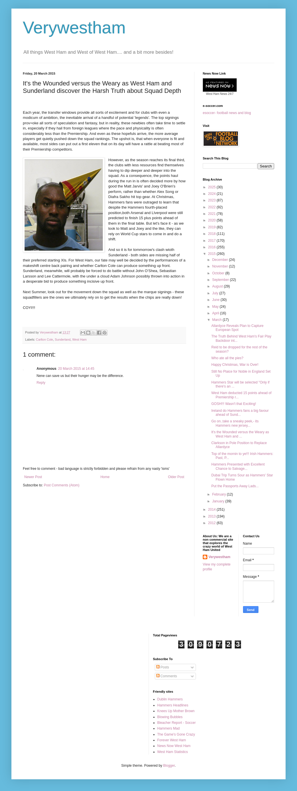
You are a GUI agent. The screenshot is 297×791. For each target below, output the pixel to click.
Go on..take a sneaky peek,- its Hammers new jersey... (234, 423)
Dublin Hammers (170, 699)
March (217, 320)
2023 (212, 200)
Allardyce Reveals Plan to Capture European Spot (237, 328)
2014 (212, 510)
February (219, 494)
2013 (212, 516)
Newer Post (33, 477)
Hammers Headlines (172, 705)
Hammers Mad (168, 728)
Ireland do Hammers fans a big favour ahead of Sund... (240, 413)
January (218, 501)
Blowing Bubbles (170, 717)
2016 (212, 247)
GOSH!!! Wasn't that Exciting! (233, 404)
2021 (212, 214)
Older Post (176, 477)
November (220, 266)
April (216, 313)
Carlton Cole (44, 339)
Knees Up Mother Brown (176, 711)
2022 (212, 207)
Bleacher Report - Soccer (176, 723)
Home (105, 477)
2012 (212, 523)
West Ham (79, 339)
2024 (212, 194)
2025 (212, 187)
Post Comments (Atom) (61, 485)
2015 (212, 254)
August (218, 286)
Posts (162, 667)
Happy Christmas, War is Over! (234, 365)
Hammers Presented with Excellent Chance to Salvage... (238, 466)
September (221, 280)
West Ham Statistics (172, 752)
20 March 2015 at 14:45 (76, 369)
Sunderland (63, 339)
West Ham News (216, 93)
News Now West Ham (173, 746)
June (216, 300)
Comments (166, 676)
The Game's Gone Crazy (176, 734)
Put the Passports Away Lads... (235, 486)
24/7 (230, 93)
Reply (41, 383)
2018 (212, 234)
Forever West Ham (171, 740)
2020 (212, 220)
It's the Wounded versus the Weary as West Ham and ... (240, 434)
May (216, 307)
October (218, 273)
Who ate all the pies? (227, 358)
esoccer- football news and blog (227, 113)
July (215, 293)
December (220, 260)
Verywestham (74, 27)
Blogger (169, 766)
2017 (212, 241)
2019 (212, 227)
